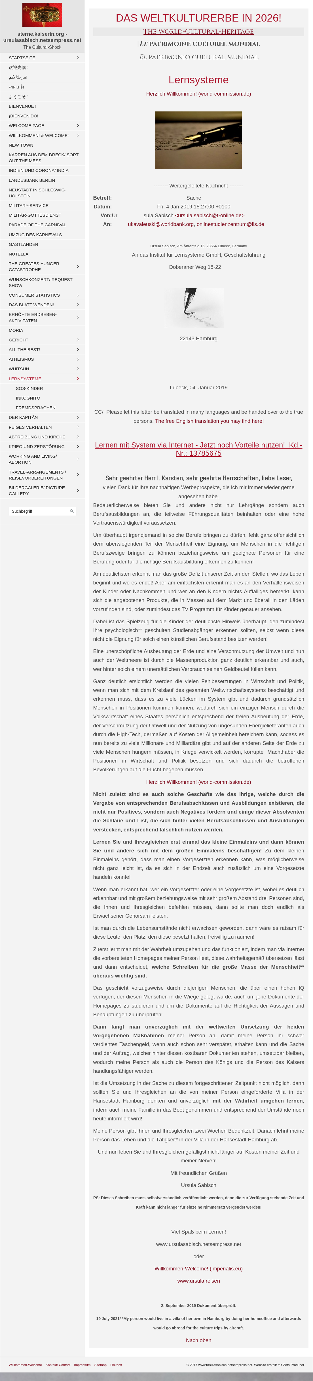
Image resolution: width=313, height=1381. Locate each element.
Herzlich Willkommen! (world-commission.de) (198, 94)
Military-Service (28, 205)
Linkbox (116, 1365)
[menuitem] (44, 57)
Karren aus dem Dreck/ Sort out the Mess (44, 157)
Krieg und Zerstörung (37, 446)
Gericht (18, 339)
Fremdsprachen (36, 407)
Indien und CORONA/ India (39, 170)
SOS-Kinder (29, 388)
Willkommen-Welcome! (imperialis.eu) (199, 1269)
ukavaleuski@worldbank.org (153, 224)
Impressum (82, 1365)
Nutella (18, 254)
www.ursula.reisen (198, 1281)
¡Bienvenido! (23, 115)
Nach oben (199, 1340)
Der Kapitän (23, 417)
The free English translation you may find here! (209, 421)
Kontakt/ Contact (58, 1365)
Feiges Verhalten (30, 427)
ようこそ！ (19, 96)
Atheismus (21, 359)
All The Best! (24, 349)
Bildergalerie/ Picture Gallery (37, 490)
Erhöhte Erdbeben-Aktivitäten (33, 317)
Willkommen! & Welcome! (39, 135)
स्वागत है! (16, 87)
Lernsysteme (25, 378)
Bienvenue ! (22, 106)
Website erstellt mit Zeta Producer (279, 1365)
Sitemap (100, 1365)
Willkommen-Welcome (25, 1365)
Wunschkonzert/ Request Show (41, 282)
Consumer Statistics (34, 295)
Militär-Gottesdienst (35, 215)
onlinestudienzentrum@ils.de (230, 224)
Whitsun (19, 368)
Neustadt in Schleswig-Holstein (37, 192)
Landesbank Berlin (32, 180)
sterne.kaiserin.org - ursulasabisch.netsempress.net (42, 37)
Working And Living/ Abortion (33, 459)
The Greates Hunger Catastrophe (34, 266)
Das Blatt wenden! (31, 304)
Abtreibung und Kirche (37, 436)
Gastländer (23, 244)
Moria (16, 330)
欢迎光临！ (19, 67)
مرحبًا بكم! (18, 77)
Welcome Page (26, 125)
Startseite (22, 57)
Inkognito (28, 398)
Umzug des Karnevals (35, 234)
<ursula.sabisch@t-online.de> (210, 215)
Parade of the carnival (37, 224)
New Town (21, 145)
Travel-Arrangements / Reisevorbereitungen (37, 475)
